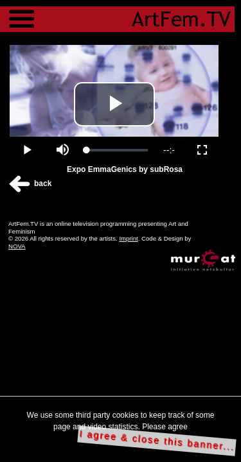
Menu (21, 12)
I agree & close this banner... (157, 440)
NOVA (16, 246)
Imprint (128, 238)
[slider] (117, 150)
